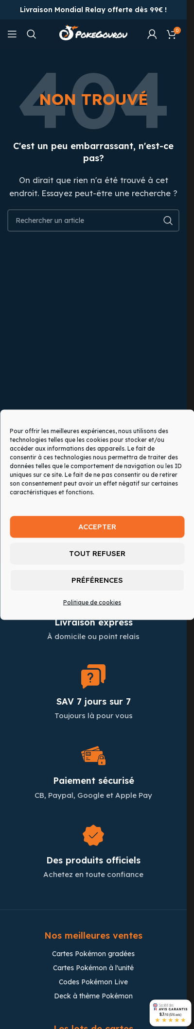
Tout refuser (97, 553)
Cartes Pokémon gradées (93, 953)
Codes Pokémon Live (93, 982)
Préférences (97, 580)
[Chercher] (31, 34)
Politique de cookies (92, 602)
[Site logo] (93, 33)
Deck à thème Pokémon (93, 996)
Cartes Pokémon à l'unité (93, 967)
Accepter (97, 526)
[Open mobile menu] (12, 34)
